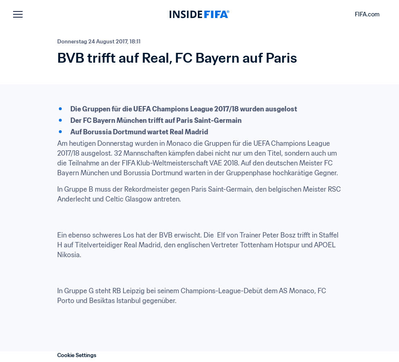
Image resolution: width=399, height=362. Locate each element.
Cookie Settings (76, 355)
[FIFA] (199, 14)
